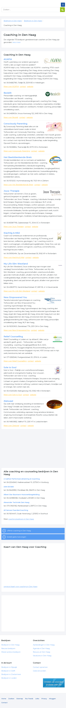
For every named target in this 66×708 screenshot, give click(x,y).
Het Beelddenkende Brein (18, 157)
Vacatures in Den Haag (42, 656)
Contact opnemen (40, 667)
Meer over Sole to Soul (13, 395)
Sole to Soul (10, 367)
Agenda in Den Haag (41, 648)
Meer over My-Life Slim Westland (17, 291)
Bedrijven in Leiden (9, 678)
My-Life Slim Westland (16, 264)
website (30, 87)
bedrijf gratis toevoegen (16, 537)
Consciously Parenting (15, 123)
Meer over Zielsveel (11, 426)
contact (23, 87)
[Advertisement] (33, 448)
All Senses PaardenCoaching (16, 510)
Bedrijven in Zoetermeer (11, 674)
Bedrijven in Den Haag (17, 3)
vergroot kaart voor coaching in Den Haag (20, 587)
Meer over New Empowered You (17, 330)
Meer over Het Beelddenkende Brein (18, 185)
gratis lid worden (54, 682)
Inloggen (52, 698)
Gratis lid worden (39, 671)
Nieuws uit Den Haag (41, 652)
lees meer (17, 42)
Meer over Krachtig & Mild (14, 257)
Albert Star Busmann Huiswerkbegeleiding (22, 495)
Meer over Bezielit (11, 117)
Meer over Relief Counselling (15, 361)
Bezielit (8, 93)
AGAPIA (8, 59)
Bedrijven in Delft (8, 671)
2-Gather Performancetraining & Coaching (22, 479)
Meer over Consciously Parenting (17, 151)
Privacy (44, 698)
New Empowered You (15, 297)
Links (37, 698)
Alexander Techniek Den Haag (16, 502)
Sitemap (19, 698)
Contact (4, 702)
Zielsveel (8, 401)
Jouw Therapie (11, 191)
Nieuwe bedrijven (8, 648)
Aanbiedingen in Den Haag (43, 645)
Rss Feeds (29, 698)
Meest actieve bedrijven (11, 652)
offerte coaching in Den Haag (19, 531)
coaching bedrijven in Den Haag (21, 519)
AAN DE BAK (9, 487)
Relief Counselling (13, 336)
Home (3, 698)
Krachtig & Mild (12, 233)
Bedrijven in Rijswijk (9, 667)
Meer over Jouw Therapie (14, 227)
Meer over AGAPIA (11, 87)
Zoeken (11, 698)
